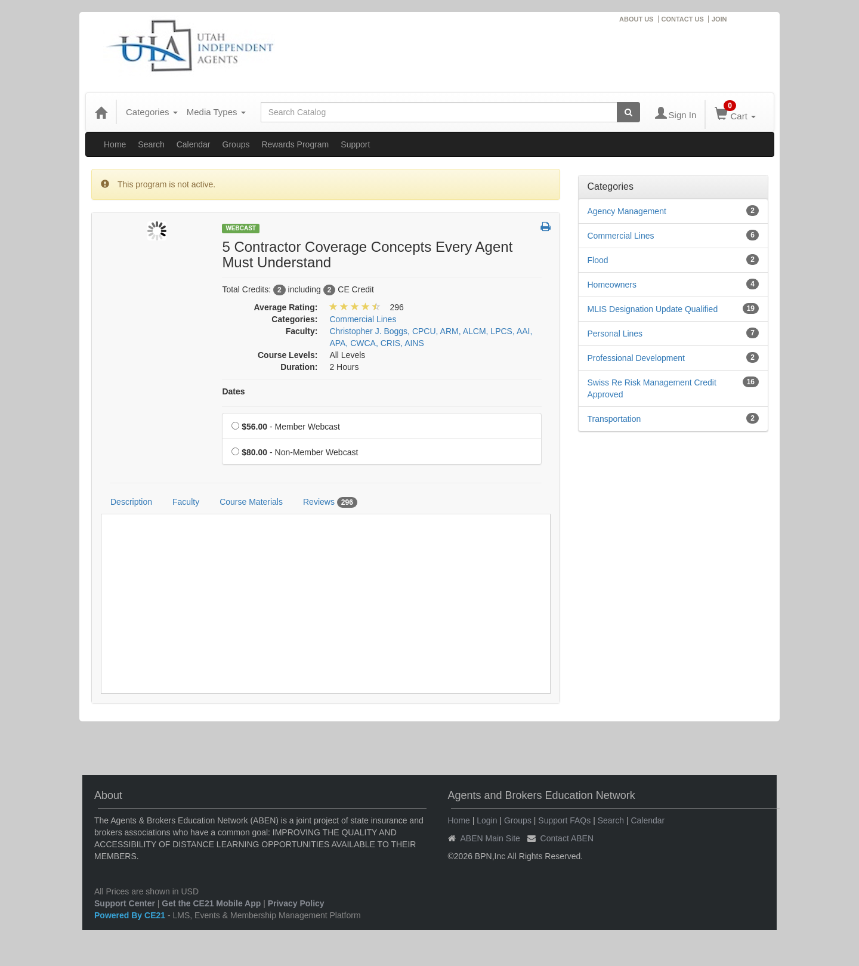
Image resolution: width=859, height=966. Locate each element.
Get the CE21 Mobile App (211, 903)
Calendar (194, 144)
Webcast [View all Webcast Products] (240, 228)
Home (115, 144)
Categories (152, 112)
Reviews (330, 502)
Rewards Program (295, 144)
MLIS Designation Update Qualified (653, 309)
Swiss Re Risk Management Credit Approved (652, 388)
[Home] (101, 112)
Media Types (216, 112)
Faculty (185, 502)
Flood (598, 260)
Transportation (614, 419)
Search (151, 144)
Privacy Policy (296, 903)
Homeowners (612, 284)
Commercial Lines (621, 235)
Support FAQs (564, 820)
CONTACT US (683, 19)
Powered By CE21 (131, 915)
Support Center (124, 903)
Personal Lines (615, 333)
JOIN (719, 19)
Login (487, 820)
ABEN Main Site (490, 838)
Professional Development (636, 358)
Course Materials (251, 502)
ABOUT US (636, 19)
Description (131, 502)
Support (355, 144)
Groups (236, 144)
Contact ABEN (567, 838)
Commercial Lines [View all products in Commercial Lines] (362, 319)
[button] (545, 227)
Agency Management (627, 211)
